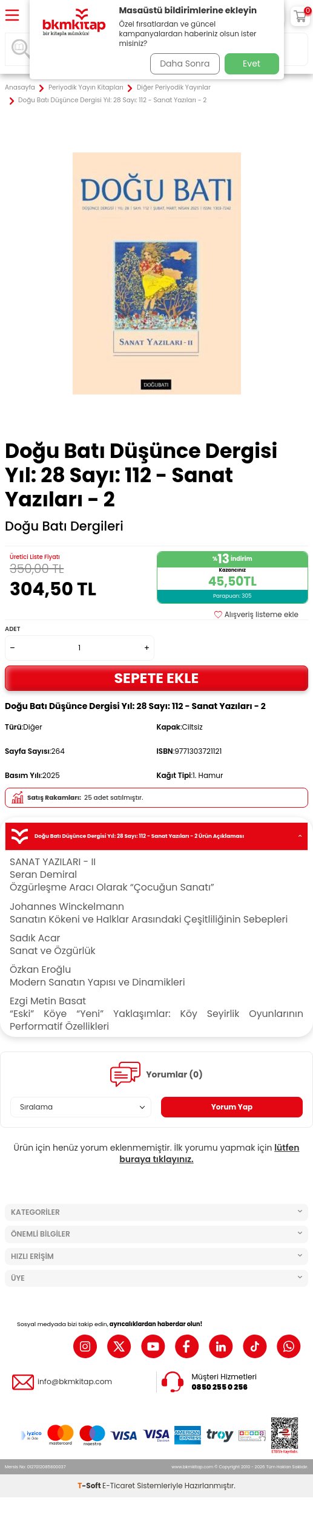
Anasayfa (20, 87)
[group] (156, 273)
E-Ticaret (118, 1485)
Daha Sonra (184, 63)
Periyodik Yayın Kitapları (86, 87)
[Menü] (12, 16)
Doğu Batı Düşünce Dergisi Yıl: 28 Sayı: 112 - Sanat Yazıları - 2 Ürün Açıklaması (156, 836)
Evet (251, 63)
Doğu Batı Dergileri (64, 526)
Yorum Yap (232, 1107)
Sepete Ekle (156, 678)
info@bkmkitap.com (75, 1382)
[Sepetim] (300, 16)
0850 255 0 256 (220, 1387)
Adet (12, 629)
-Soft (89, 1485)
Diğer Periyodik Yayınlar (174, 87)
